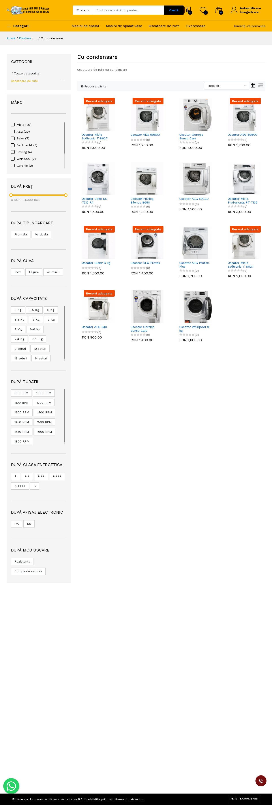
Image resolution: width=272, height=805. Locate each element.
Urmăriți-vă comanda (249, 26)
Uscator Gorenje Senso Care (191, 136)
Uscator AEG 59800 (145, 134)
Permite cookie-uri (244, 798)
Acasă (11, 38)
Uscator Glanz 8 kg (96, 263)
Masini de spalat (85, 26)
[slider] (11, 195)
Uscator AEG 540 (94, 327)
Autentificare (250, 8)
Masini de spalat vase (124, 26)
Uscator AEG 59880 (194, 198)
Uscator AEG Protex (145, 263)
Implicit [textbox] (213, 85)
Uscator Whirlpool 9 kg (194, 328)
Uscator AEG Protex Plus (194, 264)
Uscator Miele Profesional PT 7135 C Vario (242, 200)
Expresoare (195, 26)
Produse (25, 38)
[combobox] (226, 85)
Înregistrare (249, 12)
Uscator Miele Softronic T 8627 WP (95, 136)
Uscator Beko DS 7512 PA (94, 200)
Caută (173, 10)
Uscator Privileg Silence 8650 (142, 200)
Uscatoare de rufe (164, 26)
